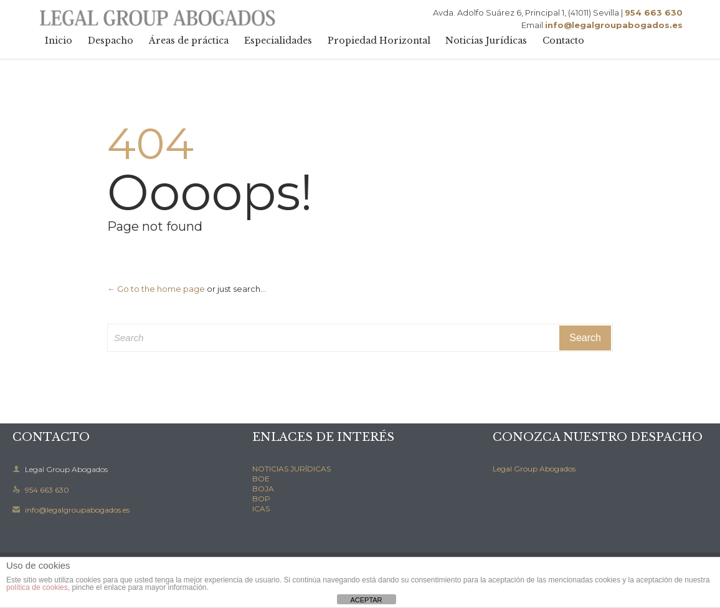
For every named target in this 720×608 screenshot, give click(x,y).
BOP (261, 498)
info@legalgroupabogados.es (71, 509)
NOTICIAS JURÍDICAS (291, 468)
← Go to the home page (156, 289)
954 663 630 (40, 490)
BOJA (263, 488)
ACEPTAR (366, 600)
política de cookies (37, 587)
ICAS (261, 508)
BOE (261, 478)
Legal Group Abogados (534, 468)
